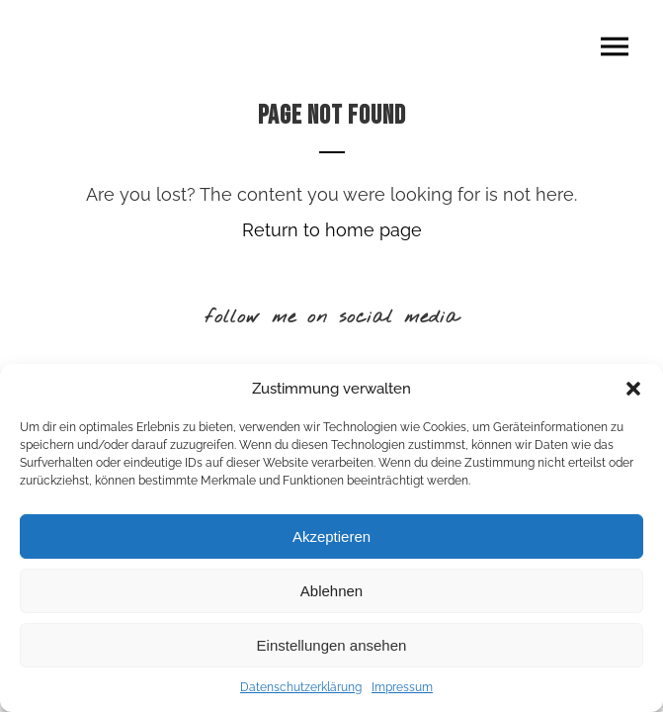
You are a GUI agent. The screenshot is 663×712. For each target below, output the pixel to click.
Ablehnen (331, 590)
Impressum (402, 687)
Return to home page (332, 230)
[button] (633, 389)
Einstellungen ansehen (332, 645)
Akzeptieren (331, 536)
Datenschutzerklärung (301, 687)
